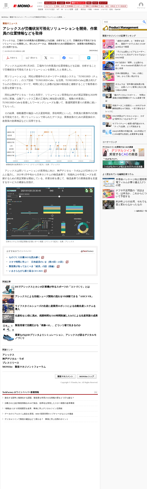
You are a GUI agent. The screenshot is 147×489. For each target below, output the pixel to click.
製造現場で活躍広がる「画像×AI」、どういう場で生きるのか (48, 325)
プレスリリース (10, 363)
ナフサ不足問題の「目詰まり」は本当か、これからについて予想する (131, 193)
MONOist (4, 17)
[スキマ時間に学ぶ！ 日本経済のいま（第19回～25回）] (38, 262)
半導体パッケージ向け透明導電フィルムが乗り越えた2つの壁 (131, 182)
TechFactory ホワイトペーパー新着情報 (20, 392)
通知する (33, 58)
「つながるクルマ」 (110, 159)
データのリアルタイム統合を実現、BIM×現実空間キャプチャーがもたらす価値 (39, 414)
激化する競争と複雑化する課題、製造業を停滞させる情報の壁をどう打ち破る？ (39, 398)
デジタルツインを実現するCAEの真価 (117, 147)
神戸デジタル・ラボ (13, 359)
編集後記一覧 (141, 211)
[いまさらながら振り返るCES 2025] (28, 271)
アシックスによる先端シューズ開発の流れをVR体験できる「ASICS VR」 (54, 296)
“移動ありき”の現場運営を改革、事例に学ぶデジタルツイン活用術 (33, 408)
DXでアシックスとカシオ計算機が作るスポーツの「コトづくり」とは (52, 286)
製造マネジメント (16, 17)
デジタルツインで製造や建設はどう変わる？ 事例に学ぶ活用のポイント (36, 419)
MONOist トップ (86, 376)
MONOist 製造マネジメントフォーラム (24, 367)
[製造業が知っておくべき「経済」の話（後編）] (34, 266)
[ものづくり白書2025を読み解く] (26, 257)
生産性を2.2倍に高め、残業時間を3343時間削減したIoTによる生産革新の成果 (56, 315)
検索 (144, 22)
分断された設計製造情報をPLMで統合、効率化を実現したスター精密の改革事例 (39, 403)
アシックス (8, 355)
